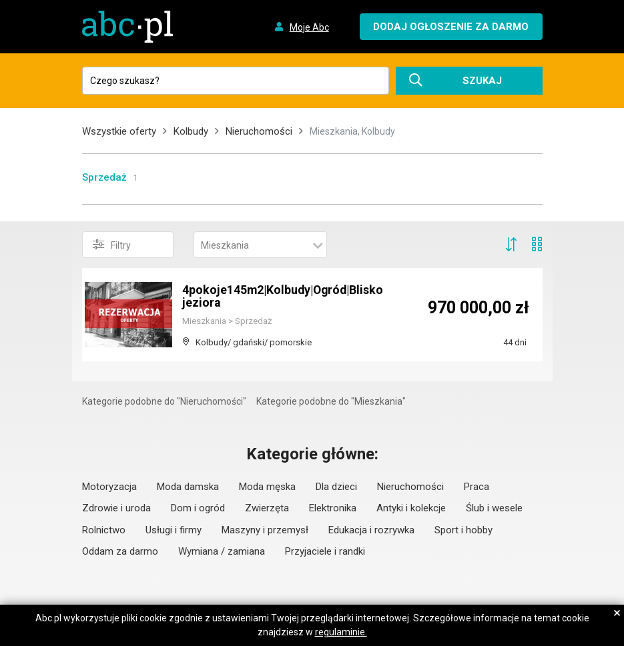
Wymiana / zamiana (221, 551)
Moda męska (267, 487)
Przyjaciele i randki (325, 551)
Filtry (112, 245)
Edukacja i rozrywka (371, 530)
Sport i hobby (463, 530)
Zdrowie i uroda (116, 508)
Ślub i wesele (494, 508)
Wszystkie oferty (119, 131)
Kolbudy (191, 131)
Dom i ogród (198, 508)
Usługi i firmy (173, 530)
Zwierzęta (267, 508)
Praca (476, 487)
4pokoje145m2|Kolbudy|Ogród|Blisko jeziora (285, 296)
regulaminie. (341, 632)
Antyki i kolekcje (411, 508)
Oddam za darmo (120, 551)
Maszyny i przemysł (265, 530)
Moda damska (188, 487)
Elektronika (332, 508)
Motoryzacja (109, 487)
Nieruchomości (259, 131)
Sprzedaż (104, 177)
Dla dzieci (336, 487)
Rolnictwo (103, 530)
